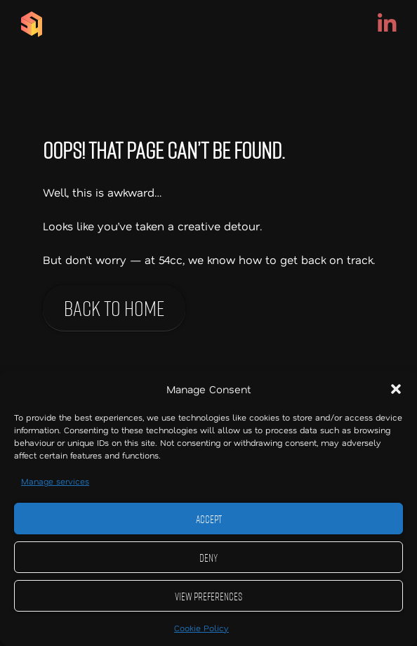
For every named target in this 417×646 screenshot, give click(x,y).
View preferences (208, 596)
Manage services (55, 481)
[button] (396, 389)
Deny (208, 558)
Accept (209, 519)
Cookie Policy (201, 627)
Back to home (114, 308)
